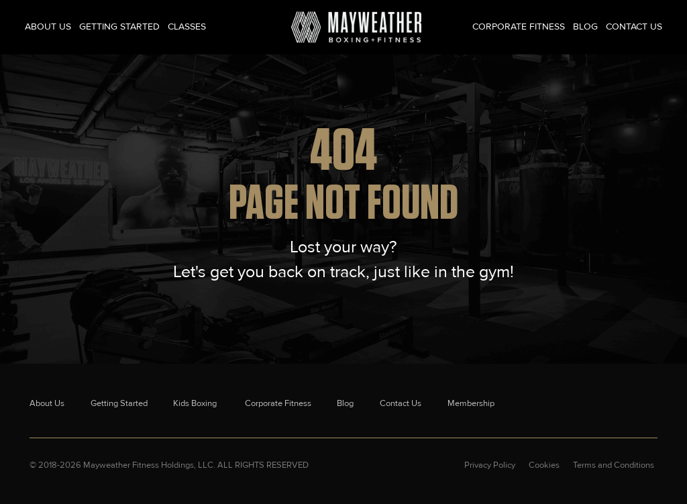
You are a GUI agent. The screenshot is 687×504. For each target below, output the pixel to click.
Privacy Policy (489, 465)
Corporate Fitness (518, 26)
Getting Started (119, 26)
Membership (470, 403)
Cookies (544, 465)
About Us (48, 26)
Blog (585, 26)
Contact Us (634, 26)
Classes (187, 26)
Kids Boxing (196, 403)
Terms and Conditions (613, 465)
